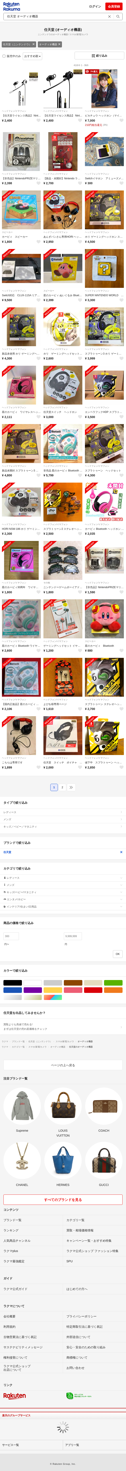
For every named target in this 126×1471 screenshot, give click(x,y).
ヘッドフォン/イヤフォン (14, 111)
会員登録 (114, 6)
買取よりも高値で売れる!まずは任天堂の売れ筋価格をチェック (63, 1026)
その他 (46, 582)
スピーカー (7, 232)
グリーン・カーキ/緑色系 (122, 983)
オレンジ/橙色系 (122, 990)
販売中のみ (12, 56)
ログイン (95, 6)
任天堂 (63, 852)
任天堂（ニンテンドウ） (19, 44)
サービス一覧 (10, 1445)
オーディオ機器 (50, 44)
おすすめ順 (32, 56)
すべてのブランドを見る (63, 1200)
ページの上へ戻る (63, 1065)
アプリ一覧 (72, 1445)
